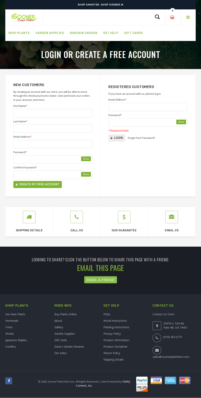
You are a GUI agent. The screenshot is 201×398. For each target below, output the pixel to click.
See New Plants (15, 314)
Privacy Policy (112, 334)
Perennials (11, 321)
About (58, 321)
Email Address (22, 136)
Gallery (58, 327)
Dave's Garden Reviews (69, 347)
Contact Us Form (163, 314)
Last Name (20, 121)
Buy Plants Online (65, 314)
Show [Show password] (86, 158)
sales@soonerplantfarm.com (171, 357)
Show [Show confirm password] (86, 174)
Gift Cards (60, 340)
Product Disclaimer (115, 347)
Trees (9, 327)
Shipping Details (113, 360)
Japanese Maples (16, 340)
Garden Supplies (64, 334)
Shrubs (9, 334)
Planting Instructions (116, 327)
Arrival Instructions (115, 321)
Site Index (60, 353)
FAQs (106, 314)
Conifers (10, 347)
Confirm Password (25, 167)
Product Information (116, 340)
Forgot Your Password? (141, 138)
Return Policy (111, 353)
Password (20, 152)
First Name (20, 106)
